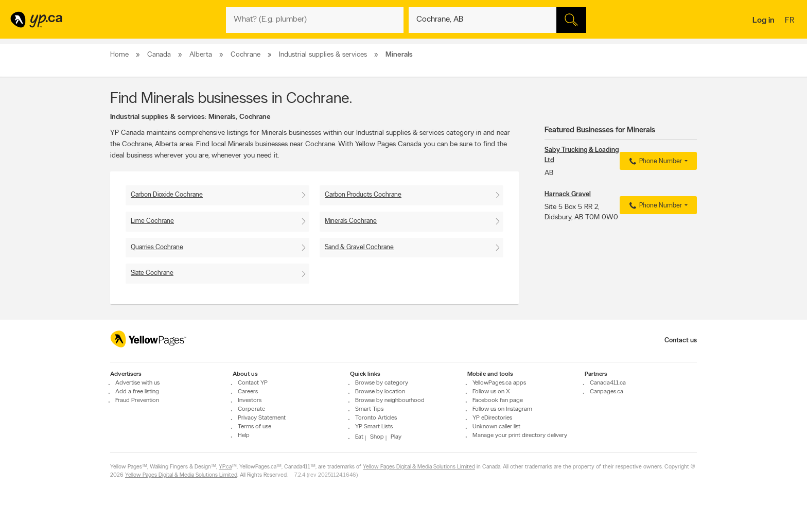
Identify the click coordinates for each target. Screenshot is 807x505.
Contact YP (253, 383)
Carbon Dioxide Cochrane (167, 194)
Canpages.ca (606, 392)
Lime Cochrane (152, 221)
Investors (249, 400)
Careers (248, 392)
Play (396, 437)
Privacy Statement (262, 418)
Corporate (251, 409)
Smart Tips (369, 409)
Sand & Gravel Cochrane (359, 247)
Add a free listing (137, 392)
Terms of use (254, 427)
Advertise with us (137, 383)
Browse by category (381, 383)
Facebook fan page (497, 400)
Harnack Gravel (568, 194)
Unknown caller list (496, 427)
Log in (763, 20)
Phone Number (654, 161)
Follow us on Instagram (502, 409)
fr (791, 21)
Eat (359, 437)
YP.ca (225, 467)
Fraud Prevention (137, 400)
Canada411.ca (608, 383)
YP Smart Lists (374, 427)
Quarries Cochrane (157, 247)
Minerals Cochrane (351, 221)
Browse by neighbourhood (390, 400)
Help (244, 435)
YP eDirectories (492, 418)
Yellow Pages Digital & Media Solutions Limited (419, 467)
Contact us (680, 340)
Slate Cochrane (152, 273)
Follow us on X (491, 392)
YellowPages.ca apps (499, 383)
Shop (377, 437)
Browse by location (380, 392)
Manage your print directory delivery (519, 435)
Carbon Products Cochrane (363, 194)
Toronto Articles (376, 418)
